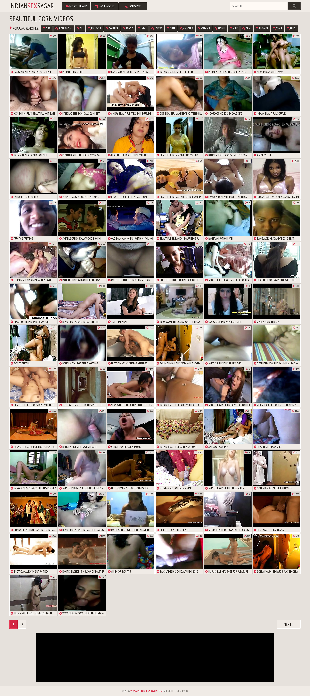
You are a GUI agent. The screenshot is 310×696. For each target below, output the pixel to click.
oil (80, 28)
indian (220, 28)
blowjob (262, 28)
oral (246, 28)
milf (234, 28)
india (142, 28)
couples (112, 28)
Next (288, 624)
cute (171, 28)
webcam (204, 28)
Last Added (105, 6)
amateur (186, 28)
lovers (156, 28)
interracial (63, 28)
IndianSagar (31, 6)
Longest (133, 6)
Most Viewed (76, 6)
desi (47, 28)
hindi (291, 28)
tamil (277, 28)
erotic (128, 28)
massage (94, 28)
